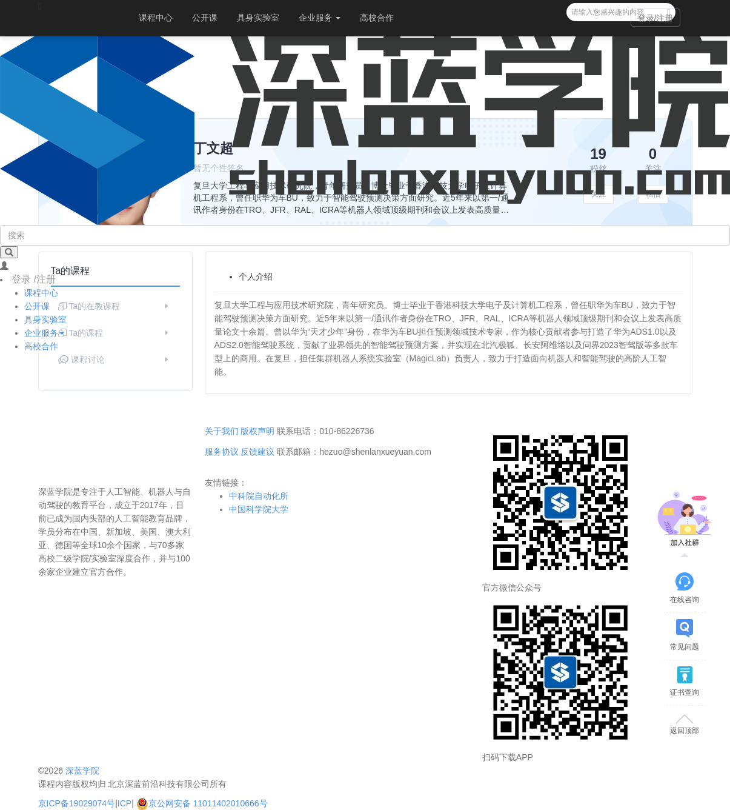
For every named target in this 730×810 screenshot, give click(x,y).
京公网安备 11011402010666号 (202, 803)
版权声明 (257, 431)
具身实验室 (258, 17)
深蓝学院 (82, 770)
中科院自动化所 (258, 496)
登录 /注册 (34, 279)
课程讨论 (114, 359)
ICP (124, 803)
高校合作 (377, 17)
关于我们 (222, 431)
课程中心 (156, 17)
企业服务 (320, 17)
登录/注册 (655, 18)
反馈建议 (257, 452)
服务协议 (222, 452)
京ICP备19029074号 (77, 803)
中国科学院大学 (258, 509)
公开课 (204, 17)
